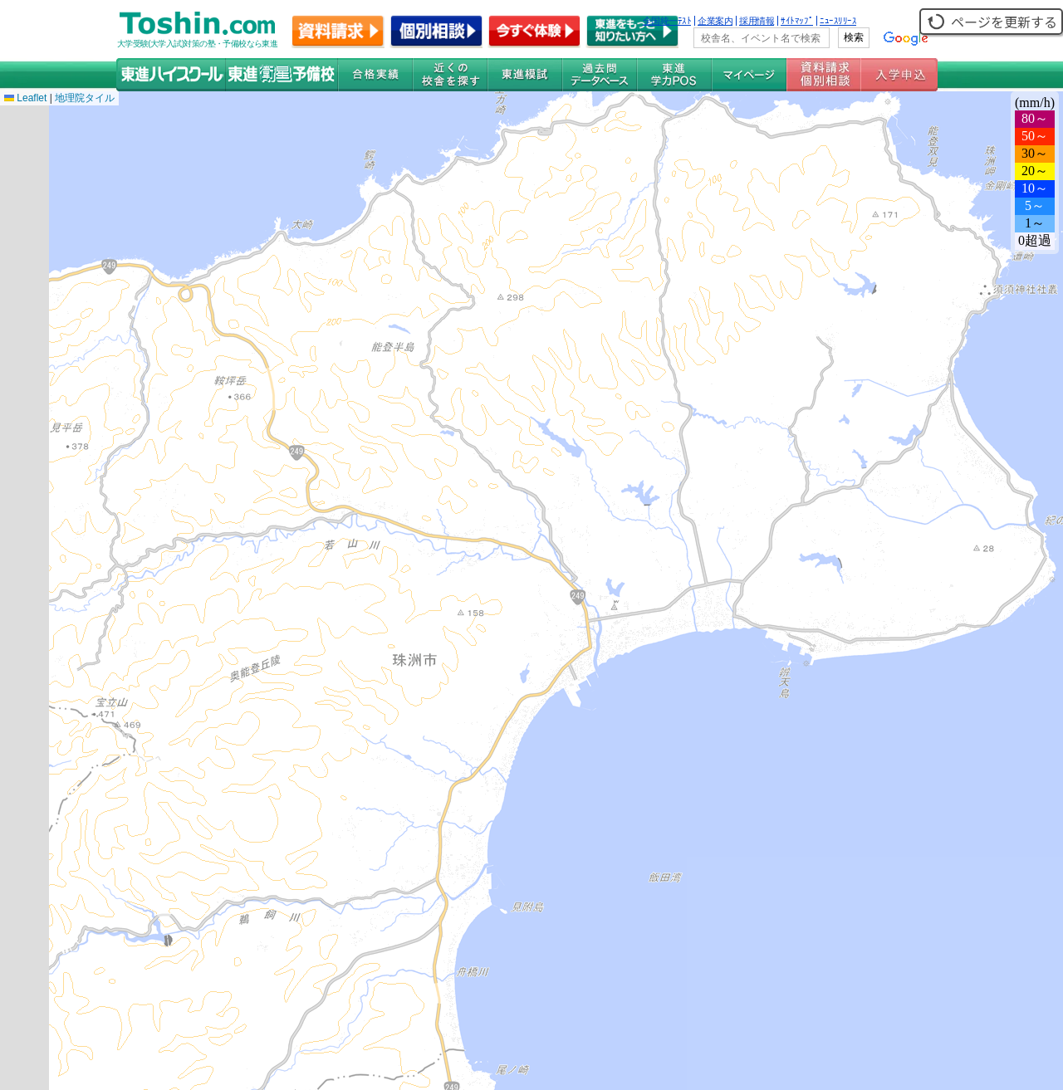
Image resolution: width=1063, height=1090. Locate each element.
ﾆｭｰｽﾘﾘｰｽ (838, 21)
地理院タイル (85, 98)
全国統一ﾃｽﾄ (667, 21)
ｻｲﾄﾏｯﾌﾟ (797, 21)
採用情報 (756, 21)
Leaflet (25, 98)
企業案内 (715, 21)
